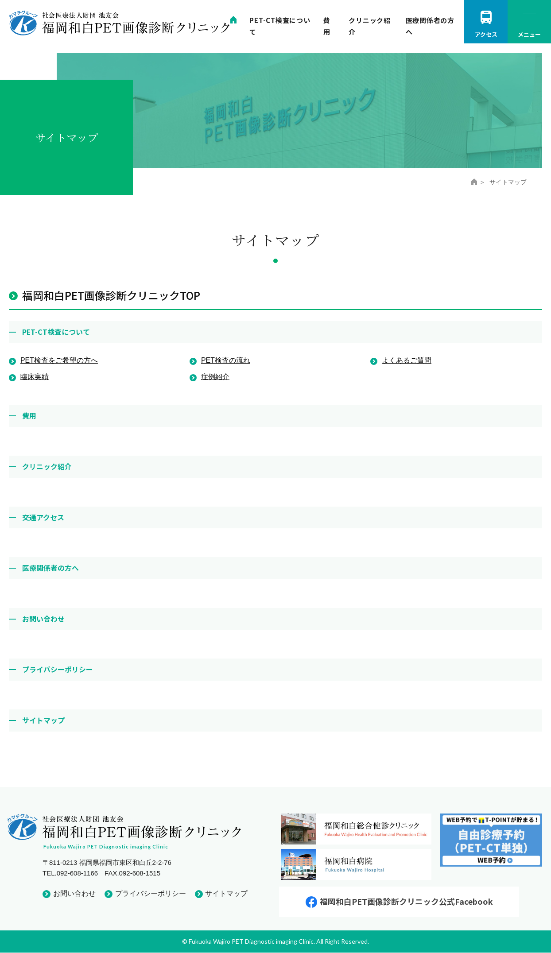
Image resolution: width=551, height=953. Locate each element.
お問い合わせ (43, 618)
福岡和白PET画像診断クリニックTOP (111, 295)
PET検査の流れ (225, 360)
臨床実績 (34, 376)
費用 (29, 415)
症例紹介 (215, 376)
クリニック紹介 (47, 466)
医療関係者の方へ (50, 567)
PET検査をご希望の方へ (59, 360)
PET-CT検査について (56, 331)
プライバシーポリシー (57, 669)
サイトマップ (43, 720)
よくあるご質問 (406, 360)
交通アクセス (43, 517)
